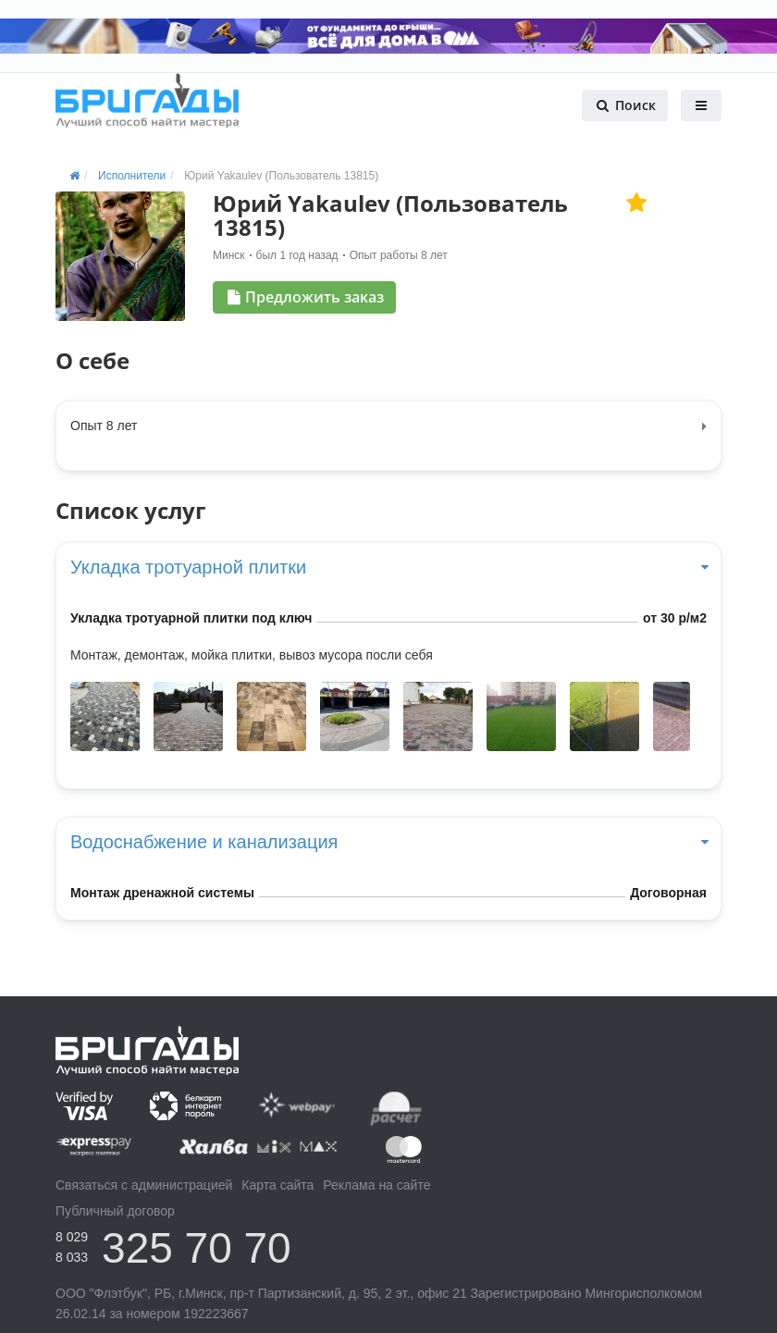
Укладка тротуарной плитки (388, 567)
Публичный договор (115, 1210)
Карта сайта (277, 1185)
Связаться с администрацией (144, 1185)
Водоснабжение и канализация (388, 842)
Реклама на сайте (376, 1185)
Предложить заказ (306, 297)
